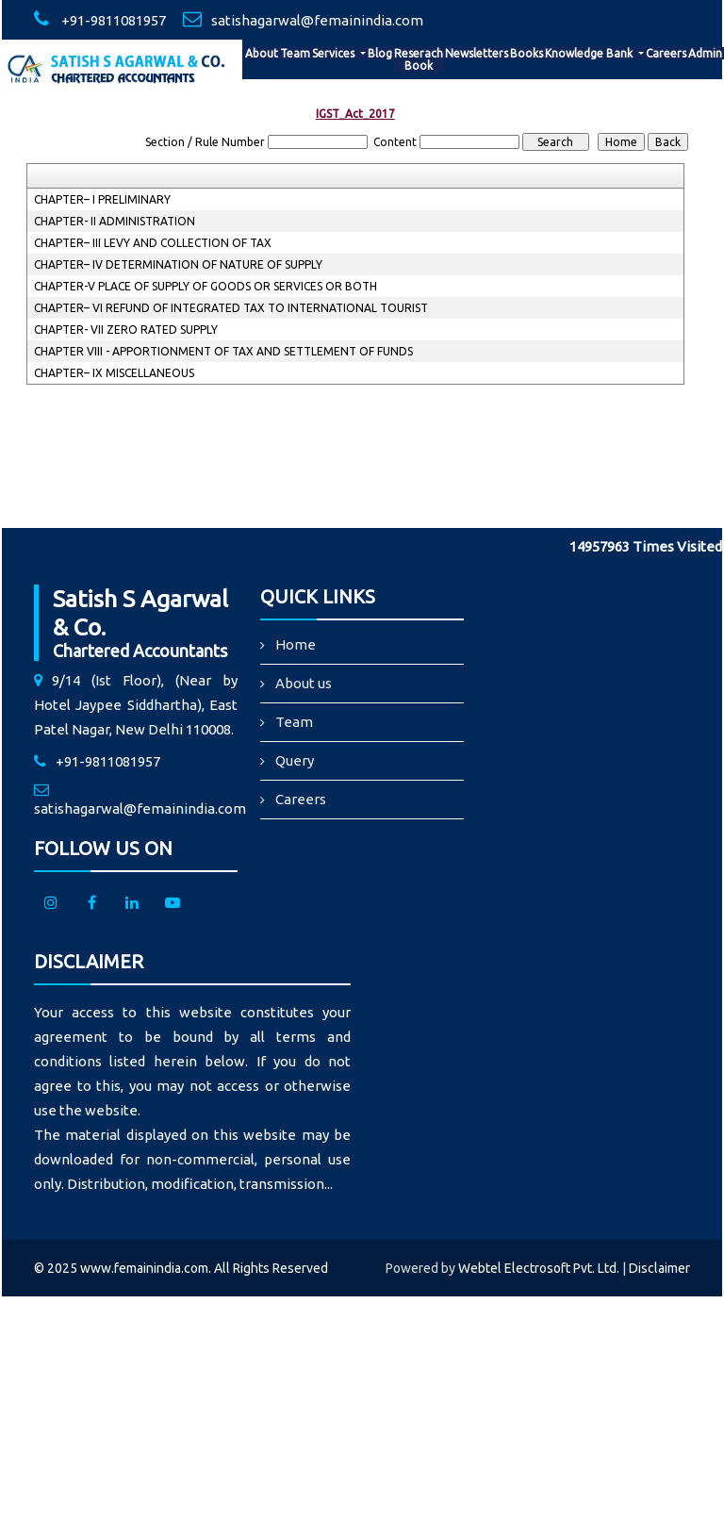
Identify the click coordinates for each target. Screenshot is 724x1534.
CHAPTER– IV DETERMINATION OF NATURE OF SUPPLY (178, 264)
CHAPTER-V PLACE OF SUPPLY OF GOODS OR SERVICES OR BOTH (205, 286)
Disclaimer (659, 1268)
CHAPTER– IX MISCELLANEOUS (114, 373)
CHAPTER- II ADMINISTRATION (114, 221)
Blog (380, 53)
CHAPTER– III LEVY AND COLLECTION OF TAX (153, 243)
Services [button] (334, 53)
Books (526, 53)
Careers (666, 53)
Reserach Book (418, 59)
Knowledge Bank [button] (590, 53)
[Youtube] (172, 904)
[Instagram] (51, 904)
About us (303, 683)
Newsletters (476, 53)
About (261, 53)
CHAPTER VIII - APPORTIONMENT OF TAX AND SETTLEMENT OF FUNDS (223, 351)
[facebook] (91, 904)
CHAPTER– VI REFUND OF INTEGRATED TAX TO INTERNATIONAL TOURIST (231, 308)
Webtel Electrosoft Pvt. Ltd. (538, 1268)
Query (294, 760)
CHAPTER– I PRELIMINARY (102, 199)
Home (295, 644)
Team (295, 53)
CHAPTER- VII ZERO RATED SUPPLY (126, 329)
